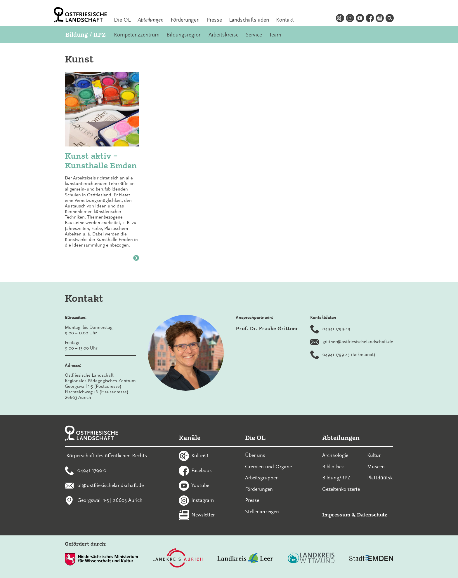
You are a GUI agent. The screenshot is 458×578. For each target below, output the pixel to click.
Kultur (374, 455)
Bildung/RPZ (336, 478)
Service (254, 35)
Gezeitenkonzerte (341, 489)
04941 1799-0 (91, 470)
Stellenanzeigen (262, 511)
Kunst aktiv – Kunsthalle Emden (101, 161)
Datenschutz (372, 514)
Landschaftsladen (249, 20)
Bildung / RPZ (85, 34)
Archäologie (335, 455)
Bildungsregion (184, 35)
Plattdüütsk (380, 478)
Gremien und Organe (268, 466)
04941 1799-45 (336, 354)
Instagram (202, 500)
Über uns (255, 455)
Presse (214, 20)
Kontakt (285, 20)
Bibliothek (333, 466)
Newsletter (203, 515)
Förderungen (185, 20)
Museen (376, 466)
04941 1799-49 (336, 328)
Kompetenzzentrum (136, 35)
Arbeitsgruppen (262, 478)
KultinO (199, 455)
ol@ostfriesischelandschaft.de (110, 485)
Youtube (200, 485)
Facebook (201, 470)
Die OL (122, 20)
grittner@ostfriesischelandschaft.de (357, 341)
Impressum (336, 514)
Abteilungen (151, 20)
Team (275, 35)
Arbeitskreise (224, 35)
